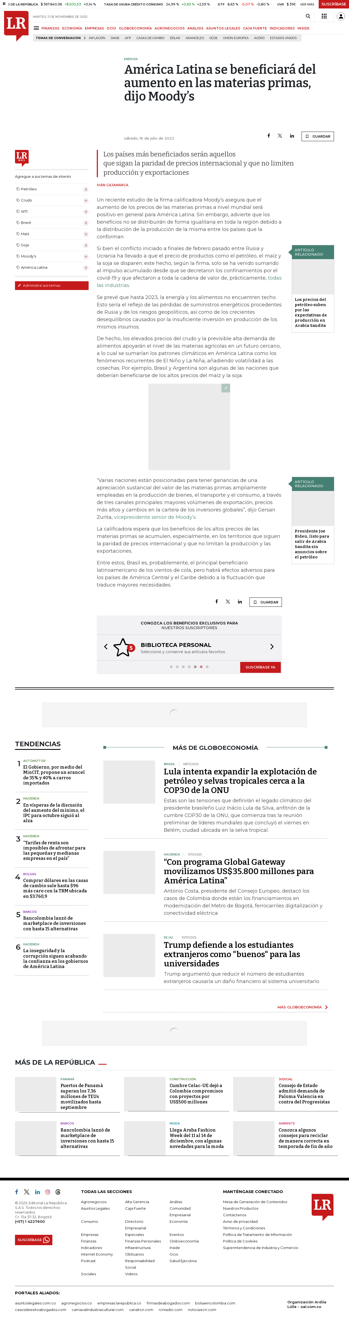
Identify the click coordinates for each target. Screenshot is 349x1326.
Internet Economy (97, 1254)
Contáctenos (234, 1215)
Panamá (67, 1079)
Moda (175, 1123)
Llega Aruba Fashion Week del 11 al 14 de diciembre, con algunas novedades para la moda (197, 1138)
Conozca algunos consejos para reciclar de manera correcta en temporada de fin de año (306, 1138)
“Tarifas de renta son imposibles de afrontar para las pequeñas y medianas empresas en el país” (54, 850)
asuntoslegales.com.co (35, 1303)
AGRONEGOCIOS (170, 28)
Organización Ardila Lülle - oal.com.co (306, 1304)
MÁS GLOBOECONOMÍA (300, 1007)
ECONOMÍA (72, 28)
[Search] (308, 16)
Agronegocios (93, 1202)
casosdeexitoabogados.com (40, 1309)
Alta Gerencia (137, 1202)
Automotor (34, 761)
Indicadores (91, 1247)
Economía (179, 1221)
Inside (175, 1247)
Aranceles (195, 38)
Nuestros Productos (240, 1208)
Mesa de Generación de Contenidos (255, 1202)
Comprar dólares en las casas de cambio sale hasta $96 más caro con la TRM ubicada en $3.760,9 (55, 888)
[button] (104, 647)
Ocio (174, 1254)
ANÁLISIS (195, 28)
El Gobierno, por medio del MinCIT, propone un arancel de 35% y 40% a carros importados (54, 775)
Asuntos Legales (95, 1208)
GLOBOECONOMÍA (135, 28)
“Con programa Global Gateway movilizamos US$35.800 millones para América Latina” (239, 871)
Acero (259, 38)
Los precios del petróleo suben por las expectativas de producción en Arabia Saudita (311, 312)
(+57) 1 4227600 (30, 1221)
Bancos (30, 912)
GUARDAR (317, 136)
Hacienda (31, 798)
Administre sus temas (39, 285)
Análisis (176, 1202)
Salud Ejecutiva (183, 1261)
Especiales (134, 1234)
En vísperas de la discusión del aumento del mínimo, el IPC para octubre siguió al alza (54, 813)
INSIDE (303, 28)
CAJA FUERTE (255, 28)
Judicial (286, 1079)
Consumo (89, 1221)
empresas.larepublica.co (119, 1303)
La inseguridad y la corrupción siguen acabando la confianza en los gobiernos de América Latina (55, 958)
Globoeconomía (184, 1241)
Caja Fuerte (135, 1208)
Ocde (213, 38)
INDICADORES (282, 28)
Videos (131, 1274)
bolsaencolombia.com (215, 1303)
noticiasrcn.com (202, 1309)
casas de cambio (150, 38)
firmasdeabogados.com (168, 1303)
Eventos (177, 1234)
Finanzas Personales (143, 1241)
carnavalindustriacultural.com (98, 1309)
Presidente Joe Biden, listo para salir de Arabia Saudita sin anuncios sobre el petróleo (312, 544)
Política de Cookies (240, 1241)
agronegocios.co (76, 1303)
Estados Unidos (283, 38)
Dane (115, 38)
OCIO (111, 28)
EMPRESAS (94, 28)
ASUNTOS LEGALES (223, 28)
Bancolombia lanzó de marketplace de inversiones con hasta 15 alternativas (54, 923)
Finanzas (88, 1241)
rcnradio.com (170, 1309)
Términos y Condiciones (244, 1228)
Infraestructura (138, 1247)
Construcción (183, 1079)
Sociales (88, 1274)
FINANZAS (50, 28)
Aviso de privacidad (240, 1221)
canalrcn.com (141, 1309)
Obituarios (134, 1254)
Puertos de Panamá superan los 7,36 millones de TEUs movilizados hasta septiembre (82, 1096)
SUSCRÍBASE (333, 4)
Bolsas (29, 874)
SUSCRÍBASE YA (260, 667)
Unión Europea (236, 38)
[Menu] (37, 28)
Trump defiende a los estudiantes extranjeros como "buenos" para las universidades (232, 954)
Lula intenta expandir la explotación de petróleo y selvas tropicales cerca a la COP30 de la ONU (240, 781)
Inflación (97, 38)
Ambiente (287, 1123)
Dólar (175, 38)
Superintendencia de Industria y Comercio (260, 1247)
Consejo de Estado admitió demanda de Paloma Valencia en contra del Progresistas (304, 1094)
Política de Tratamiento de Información (257, 1234)
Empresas (89, 1234)
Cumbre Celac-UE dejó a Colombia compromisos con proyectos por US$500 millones (196, 1094)
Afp (128, 38)
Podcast (88, 1261)
